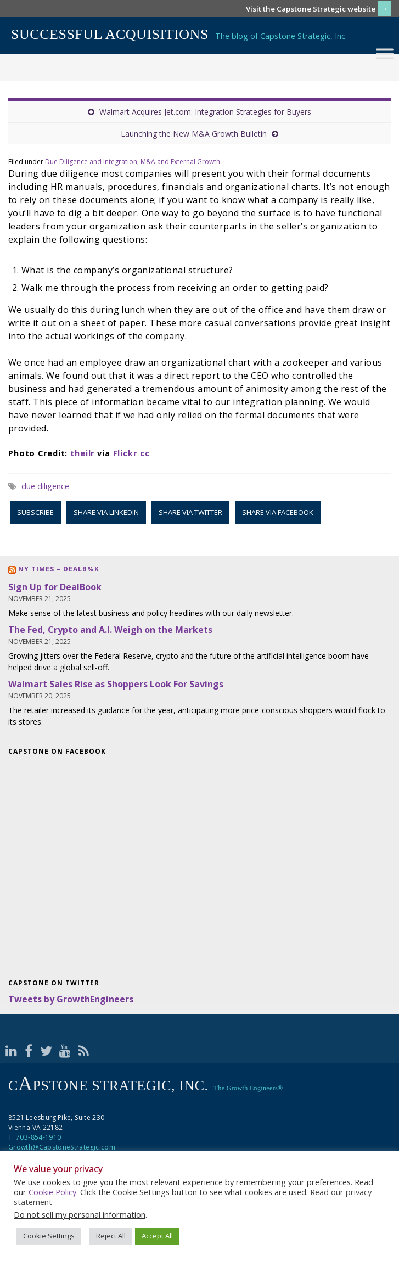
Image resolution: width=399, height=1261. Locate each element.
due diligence (45, 486)
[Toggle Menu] (385, 53)
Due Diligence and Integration (91, 161)
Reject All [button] (111, 1236)
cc (145, 453)
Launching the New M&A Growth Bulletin (194, 133)
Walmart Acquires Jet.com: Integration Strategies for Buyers (205, 112)
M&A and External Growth (180, 161)
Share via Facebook (277, 512)
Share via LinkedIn (106, 512)
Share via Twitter (190, 512)
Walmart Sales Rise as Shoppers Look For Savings (115, 684)
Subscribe (35, 512)
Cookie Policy (52, 1191)
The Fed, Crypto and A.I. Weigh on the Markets (110, 630)
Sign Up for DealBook (55, 587)
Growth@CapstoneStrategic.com (61, 1147)
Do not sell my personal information (79, 1214)
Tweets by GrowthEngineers (70, 999)
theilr (82, 453)
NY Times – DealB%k (58, 569)
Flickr (125, 453)
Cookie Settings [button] (49, 1236)
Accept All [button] (157, 1236)
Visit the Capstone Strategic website (310, 9)
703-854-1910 (38, 1137)
